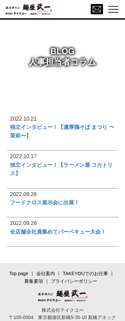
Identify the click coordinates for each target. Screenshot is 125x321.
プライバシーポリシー (74, 281)
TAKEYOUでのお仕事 (85, 273)
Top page (18, 273)
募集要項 (33, 281)
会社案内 (45, 273)
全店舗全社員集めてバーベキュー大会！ (58, 232)
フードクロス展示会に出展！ (44, 202)
